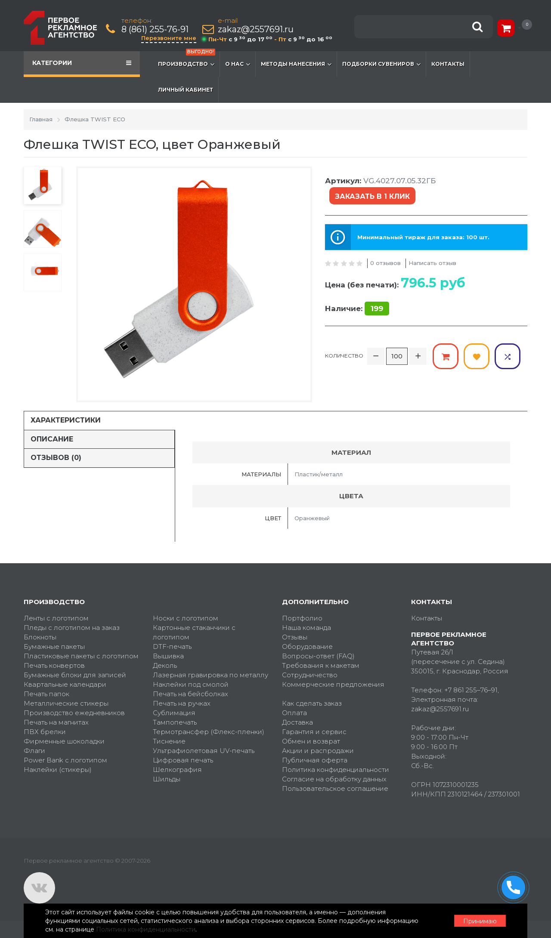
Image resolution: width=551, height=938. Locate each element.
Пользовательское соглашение (335, 788)
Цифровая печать (183, 760)
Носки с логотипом (185, 618)
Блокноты (40, 637)
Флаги (34, 751)
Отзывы (294, 637)
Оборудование (307, 646)
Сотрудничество (309, 675)
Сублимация (174, 713)
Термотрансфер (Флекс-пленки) (208, 732)
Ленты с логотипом (56, 618)
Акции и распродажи (318, 751)
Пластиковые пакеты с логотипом (81, 656)
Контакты (447, 64)
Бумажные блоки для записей (75, 675)
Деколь (165, 665)
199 (377, 308)
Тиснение (169, 741)
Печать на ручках (181, 703)
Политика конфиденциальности (335, 769)
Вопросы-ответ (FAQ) (318, 656)
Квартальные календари (65, 684)
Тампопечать (175, 722)
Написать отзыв (432, 262)
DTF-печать (172, 646)
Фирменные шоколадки (64, 741)
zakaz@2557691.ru (256, 29)
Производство (186, 59)
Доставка (297, 722)
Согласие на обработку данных (334, 779)
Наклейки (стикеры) (58, 769)
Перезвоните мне (168, 37)
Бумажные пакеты (54, 646)
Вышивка (168, 656)
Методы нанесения (296, 64)
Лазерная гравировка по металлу (210, 675)
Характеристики (66, 420)
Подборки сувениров (381, 64)
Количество (344, 355)
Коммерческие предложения (333, 684)
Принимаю (480, 921)
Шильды (166, 779)
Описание (52, 439)
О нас (237, 64)
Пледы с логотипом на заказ (72, 627)
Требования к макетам (320, 665)
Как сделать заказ (312, 703)
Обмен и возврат (311, 741)
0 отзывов (385, 262)
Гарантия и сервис (314, 732)
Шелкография (177, 769)
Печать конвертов (54, 665)
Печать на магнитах (56, 722)
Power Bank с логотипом (65, 760)
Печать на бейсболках (190, 694)
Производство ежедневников (74, 713)
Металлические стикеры (66, 703)
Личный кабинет (185, 89)
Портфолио (302, 618)
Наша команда (306, 627)
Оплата (294, 713)
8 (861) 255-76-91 (155, 29)
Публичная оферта (314, 760)
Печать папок (46, 694)
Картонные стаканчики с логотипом (194, 632)
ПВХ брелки (45, 732)
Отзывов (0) (56, 458)
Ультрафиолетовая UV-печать (203, 751)
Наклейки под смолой (191, 684)
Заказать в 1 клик (372, 196)
